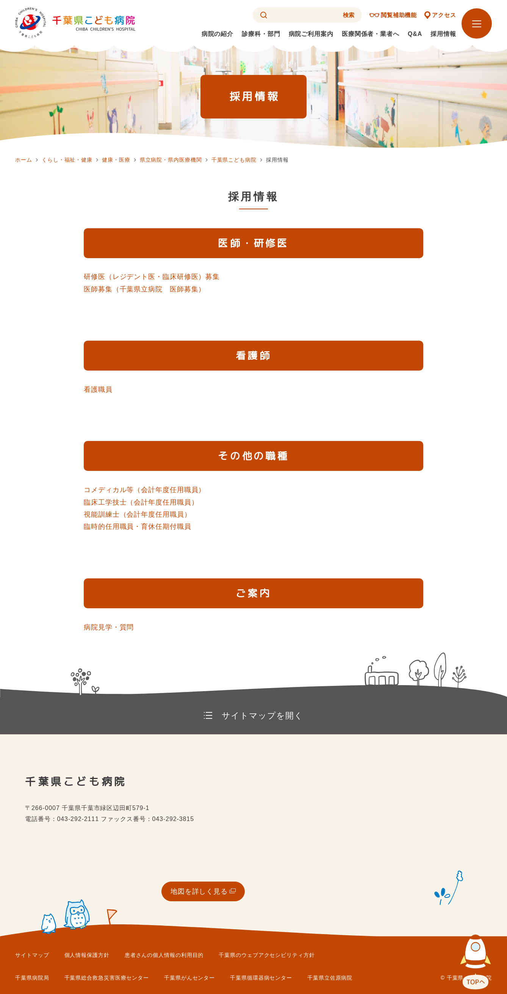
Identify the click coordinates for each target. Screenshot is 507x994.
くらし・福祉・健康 (67, 160)
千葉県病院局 (32, 978)
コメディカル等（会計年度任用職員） (144, 490)
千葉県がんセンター (189, 978)
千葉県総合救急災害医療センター (106, 978)
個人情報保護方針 (87, 955)
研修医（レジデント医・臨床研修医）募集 (152, 276)
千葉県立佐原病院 (329, 978)
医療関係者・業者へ (370, 34)
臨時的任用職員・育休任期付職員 (137, 526)
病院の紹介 (218, 34)
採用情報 (443, 34)
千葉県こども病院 (234, 160)
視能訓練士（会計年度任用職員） (137, 514)
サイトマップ (32, 955)
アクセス (444, 15)
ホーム (23, 160)
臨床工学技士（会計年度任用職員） (141, 502)
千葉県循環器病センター (261, 978)
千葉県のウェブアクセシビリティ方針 (267, 955)
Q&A (415, 34)
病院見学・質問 (109, 627)
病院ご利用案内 (311, 34)
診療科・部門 (261, 34)
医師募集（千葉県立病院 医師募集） (144, 289)
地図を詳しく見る (199, 891)
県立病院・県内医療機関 (171, 160)
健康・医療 (116, 160)
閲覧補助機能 (399, 15)
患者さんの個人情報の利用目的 (164, 955)
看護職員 (98, 389)
